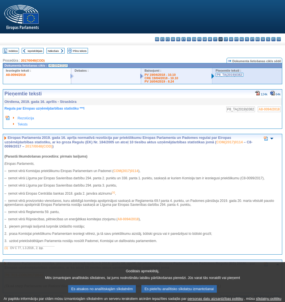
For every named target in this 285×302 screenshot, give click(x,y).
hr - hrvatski (210, 39)
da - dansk (173, 39)
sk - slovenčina (263, 39)
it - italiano (215, 39)
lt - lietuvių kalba (226, 39)
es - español (162, 39)
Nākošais (53, 50)
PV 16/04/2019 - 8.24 (159, 81)
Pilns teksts (80, 50)
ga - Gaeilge (205, 39)
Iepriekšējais (35, 50)
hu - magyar (231, 39)
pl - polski (247, 39)
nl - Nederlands (242, 39)
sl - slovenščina (268, 39)
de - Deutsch (178, 39)
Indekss (13, 50)
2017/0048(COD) (33, 60)
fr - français (199, 39)
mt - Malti (236, 39)
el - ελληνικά (189, 39)
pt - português (252, 39)
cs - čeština (168, 39)
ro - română (257, 39)
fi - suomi (273, 39)
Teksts (23, 124)
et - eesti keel (183, 39)
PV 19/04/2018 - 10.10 (160, 74)
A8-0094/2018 (16, 74)
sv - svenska (279, 39)
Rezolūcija (26, 118)
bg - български (157, 39)
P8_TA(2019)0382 (229, 74)
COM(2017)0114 (229, 142)
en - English (194, 39)
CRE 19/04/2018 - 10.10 (161, 78)
